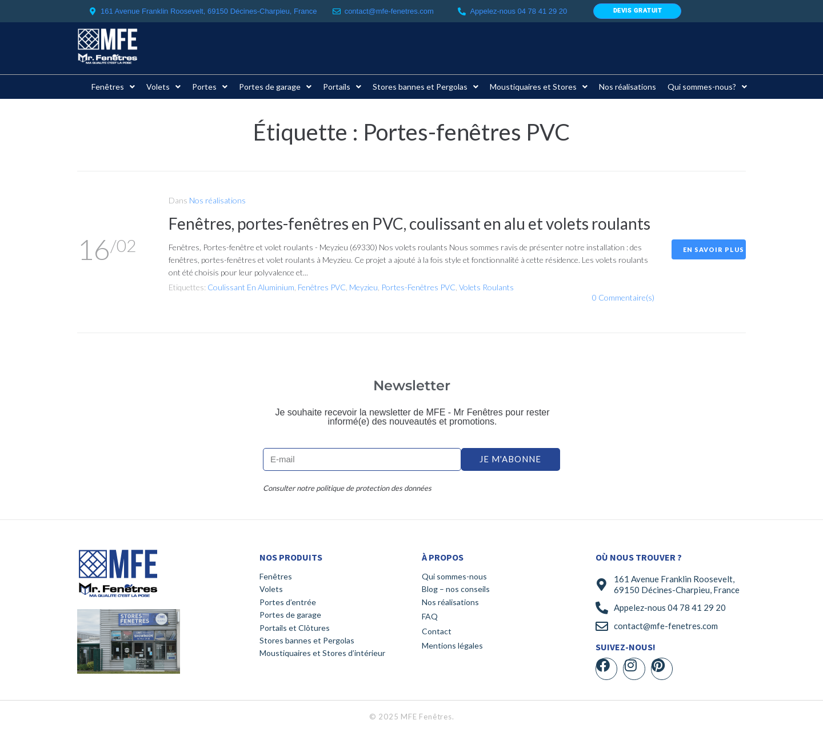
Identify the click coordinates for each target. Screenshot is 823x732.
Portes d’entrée (287, 602)
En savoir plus (713, 249)
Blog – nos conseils (456, 589)
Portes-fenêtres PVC (418, 287)
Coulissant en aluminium (250, 287)
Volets (271, 589)
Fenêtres (275, 576)
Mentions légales (452, 645)
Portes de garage (290, 614)
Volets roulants (486, 287)
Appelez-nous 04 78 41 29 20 (670, 607)
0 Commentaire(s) (623, 297)
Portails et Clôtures (294, 628)
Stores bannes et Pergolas (306, 640)
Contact (437, 631)
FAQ (430, 616)
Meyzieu (363, 287)
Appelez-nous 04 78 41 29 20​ (518, 11)
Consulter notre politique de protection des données (347, 488)
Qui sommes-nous (454, 576)
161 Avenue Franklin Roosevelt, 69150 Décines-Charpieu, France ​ (210, 11)
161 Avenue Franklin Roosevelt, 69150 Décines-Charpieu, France (677, 584)
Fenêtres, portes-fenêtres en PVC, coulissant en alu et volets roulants (409, 223)
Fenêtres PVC (322, 287)
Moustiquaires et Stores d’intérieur (322, 653)
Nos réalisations (217, 200)
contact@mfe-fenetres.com (389, 11)
